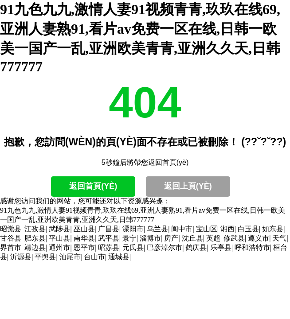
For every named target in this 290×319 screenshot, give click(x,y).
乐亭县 (220, 247)
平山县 (59, 238)
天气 (279, 238)
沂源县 (20, 257)
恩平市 (84, 247)
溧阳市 (133, 229)
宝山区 (206, 229)
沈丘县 (192, 238)
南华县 (84, 238)
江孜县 (35, 229)
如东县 (272, 229)
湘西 (227, 229)
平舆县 (45, 257)
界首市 (10, 247)
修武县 (234, 238)
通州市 (59, 247)
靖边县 (35, 247)
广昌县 (108, 229)
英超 (213, 238)
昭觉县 (10, 229)
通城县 (118, 257)
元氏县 (133, 247)
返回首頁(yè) (93, 186)
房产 (171, 238)
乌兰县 (157, 229)
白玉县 (248, 229)
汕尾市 (70, 257)
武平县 (108, 238)
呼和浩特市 (252, 247)
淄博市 (150, 238)
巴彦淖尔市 (164, 247)
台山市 (94, 257)
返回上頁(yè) (188, 186)
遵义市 (258, 238)
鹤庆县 (196, 247)
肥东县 (35, 238)
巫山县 (84, 229)
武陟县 (59, 229)
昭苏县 (108, 247)
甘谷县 (10, 238)
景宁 (129, 238)
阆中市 (181, 229)
